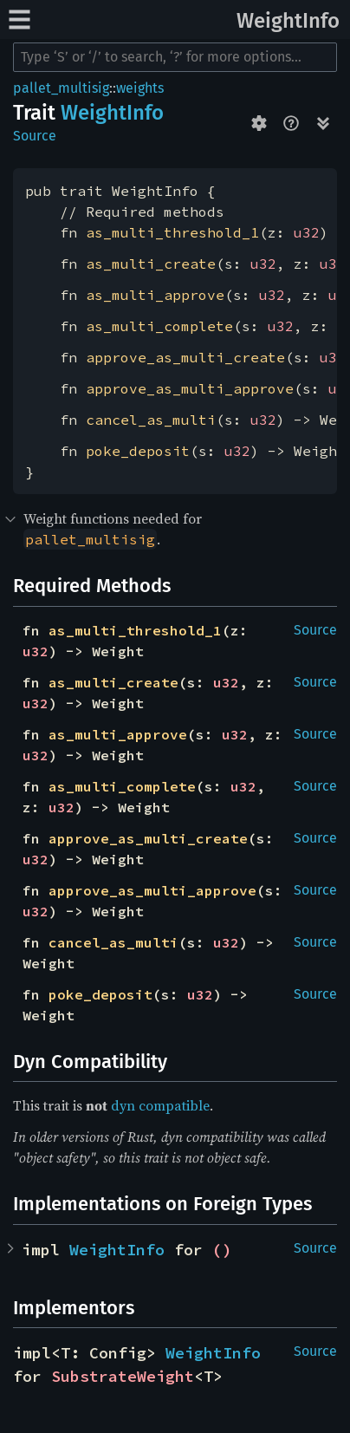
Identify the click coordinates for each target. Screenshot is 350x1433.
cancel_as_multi (151, 419)
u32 (307, 232)
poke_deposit (138, 450)
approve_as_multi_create (185, 357)
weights (140, 88)
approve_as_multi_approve (190, 388)
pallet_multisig (61, 88)
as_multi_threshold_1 (172, 232)
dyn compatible (160, 1105)
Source (34, 135)
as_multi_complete (159, 326)
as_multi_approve (155, 294)
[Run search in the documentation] (175, 57)
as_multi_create (151, 263)
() (221, 1250)
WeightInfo (288, 21)
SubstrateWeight (122, 1376)
